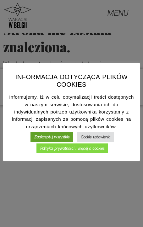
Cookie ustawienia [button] (95, 137)
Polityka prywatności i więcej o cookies (72, 148)
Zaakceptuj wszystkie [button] (52, 137)
